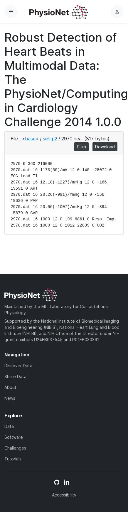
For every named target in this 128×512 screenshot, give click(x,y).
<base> (30, 139)
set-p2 (50, 139)
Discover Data (18, 365)
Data (9, 426)
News (9, 398)
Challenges (15, 447)
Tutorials (12, 458)
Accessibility (64, 494)
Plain (81, 146)
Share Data (15, 376)
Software (13, 437)
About (10, 387)
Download (105, 146)
